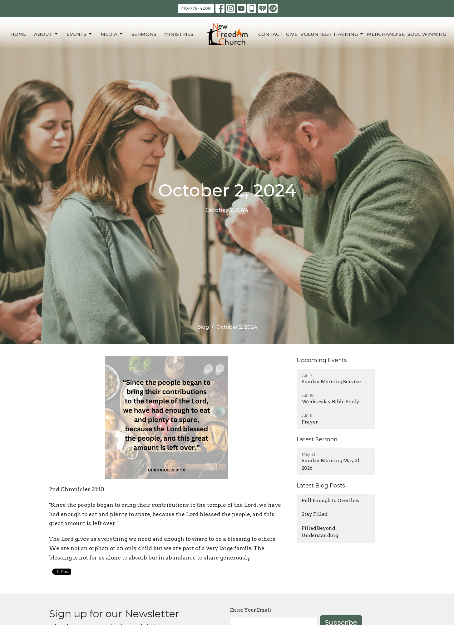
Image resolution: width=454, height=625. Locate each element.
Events (80, 34)
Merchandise (386, 34)
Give (292, 34)
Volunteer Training (332, 34)
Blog (203, 327)
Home (18, 34)
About (46, 34)
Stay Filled (315, 514)
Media (112, 34)
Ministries (178, 34)
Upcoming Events (322, 360)
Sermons (143, 34)
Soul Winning (426, 34)
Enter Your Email (250, 610)
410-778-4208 (196, 8)
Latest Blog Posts (321, 485)
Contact (270, 34)
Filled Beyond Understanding (320, 532)
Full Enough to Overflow (331, 500)
